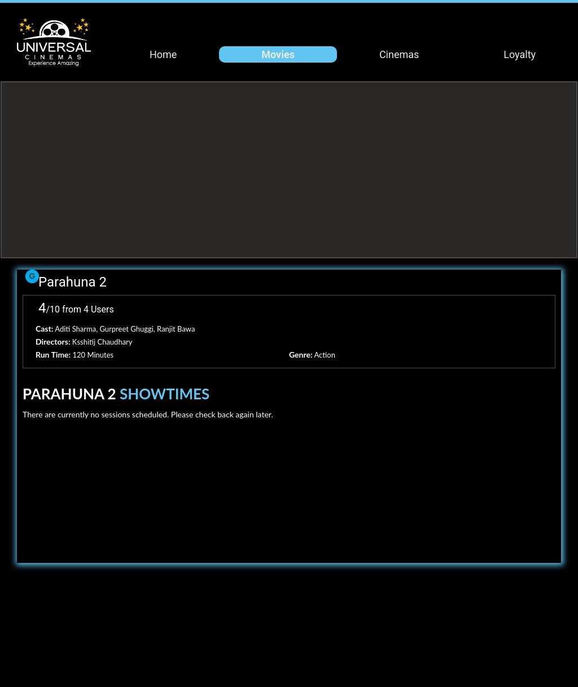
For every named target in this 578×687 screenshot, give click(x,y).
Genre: (301, 354)
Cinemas (399, 54)
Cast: (44, 328)
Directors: (53, 341)
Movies (278, 54)
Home (163, 54)
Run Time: (53, 354)
